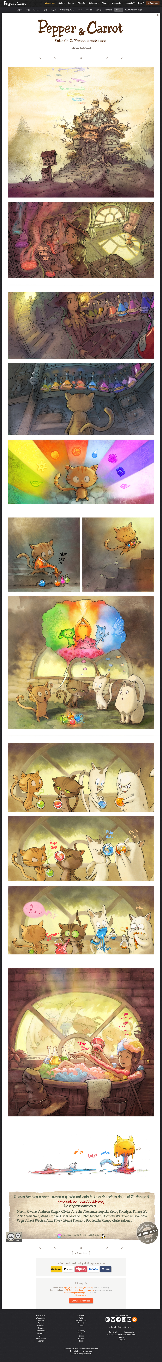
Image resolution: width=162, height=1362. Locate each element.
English (19, 10)
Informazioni (117, 3)
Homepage (40, 1315)
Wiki (81, 1318)
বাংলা (80, 10)
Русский (89, 10)
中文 (28, 10)
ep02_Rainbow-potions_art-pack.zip (86, 1288)
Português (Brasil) (66, 10)
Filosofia (81, 3)
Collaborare (94, 3)
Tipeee (81, 1336)
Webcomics (50, 3)
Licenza (41, 1341)
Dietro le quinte (81, 1321)
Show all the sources (81, 1301)
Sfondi (81, 1326)
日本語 (98, 10)
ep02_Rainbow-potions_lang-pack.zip (88, 1290)
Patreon (81, 1333)
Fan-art (71, 3)
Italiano (119, 10)
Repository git (81, 1295)
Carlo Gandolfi (86, 48)
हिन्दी (45, 10)
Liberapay (81, 1331)
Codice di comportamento (81, 1354)
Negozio (130, 2)
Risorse (105, 3)
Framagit (81, 1315)
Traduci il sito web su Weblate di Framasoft (81, 1349)
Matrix (121, 1337)
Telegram (121, 1340)
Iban (81, 1341)
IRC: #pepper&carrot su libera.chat (121, 1335)
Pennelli (81, 1323)
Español (36, 10)
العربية (53, 10)
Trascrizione (82, 1253)
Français (108, 10)
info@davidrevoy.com (125, 1327)
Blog (141, 2)
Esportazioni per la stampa (81, 1293)
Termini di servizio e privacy (81, 1351)
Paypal (81, 1338)
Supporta (154, 3)
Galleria (61, 3)
